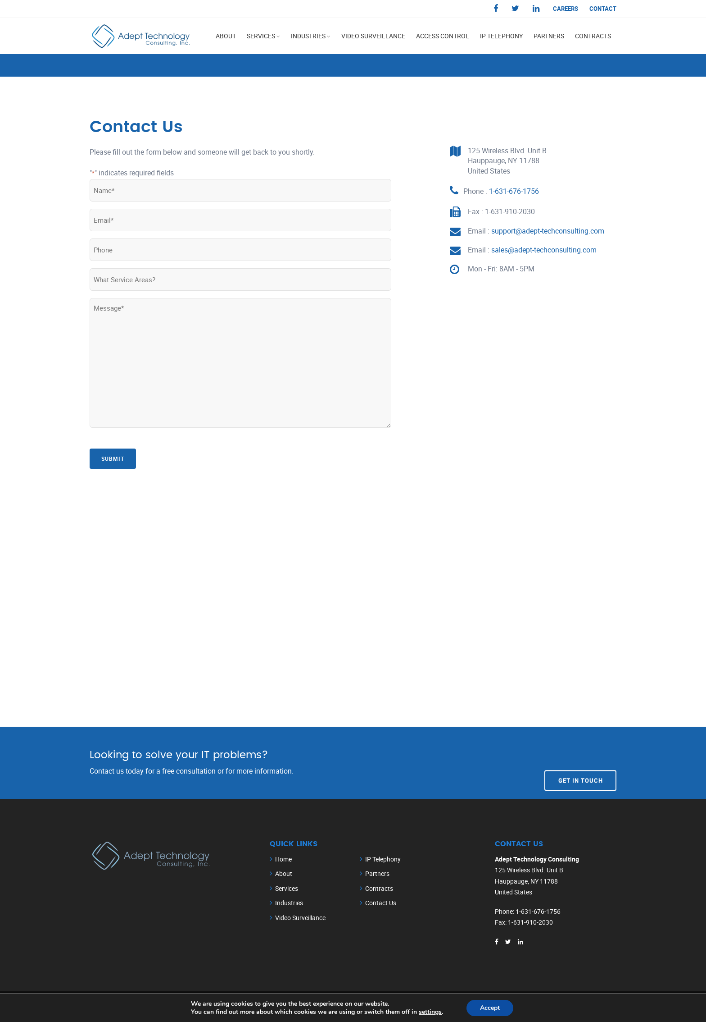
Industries (308, 36)
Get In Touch (580, 762)
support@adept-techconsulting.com (547, 231)
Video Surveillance (373, 36)
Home (283, 859)
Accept (490, 1008)
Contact (602, 9)
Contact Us (380, 902)
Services (261, 36)
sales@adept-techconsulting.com (544, 250)
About (226, 36)
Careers (565, 9)
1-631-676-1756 (514, 191)
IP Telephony (501, 36)
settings (430, 1012)
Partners (549, 36)
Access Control (442, 36)
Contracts (593, 36)
